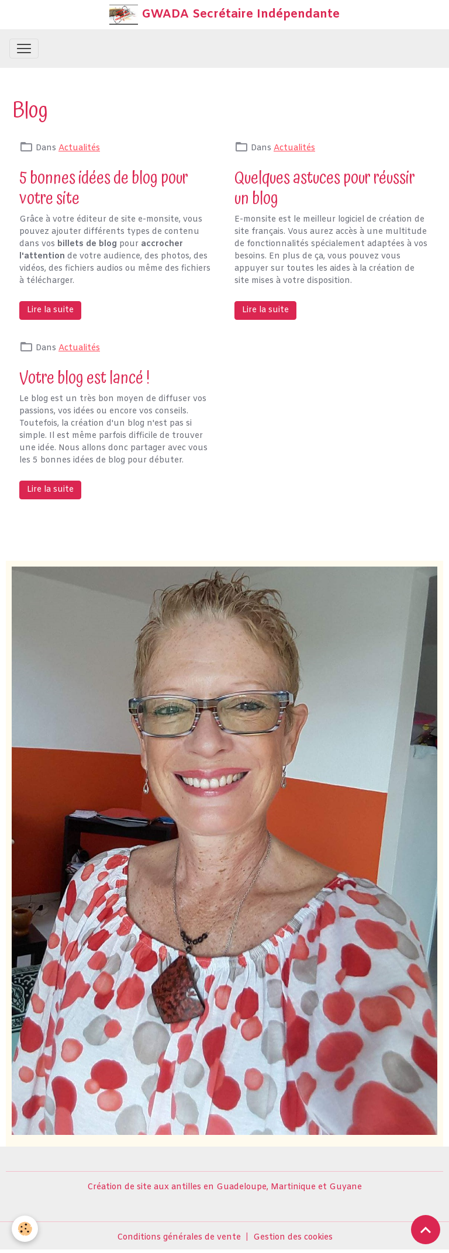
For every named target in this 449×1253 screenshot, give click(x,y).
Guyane (345, 1187)
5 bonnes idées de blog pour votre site (103, 188)
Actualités (79, 148)
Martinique (293, 1187)
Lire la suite (50, 310)
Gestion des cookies (293, 1237)
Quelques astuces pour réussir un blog (324, 188)
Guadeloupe (241, 1187)
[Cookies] (25, 1229)
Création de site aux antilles (144, 1187)
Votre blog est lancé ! (84, 378)
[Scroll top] (425, 1229)
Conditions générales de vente (179, 1237)
